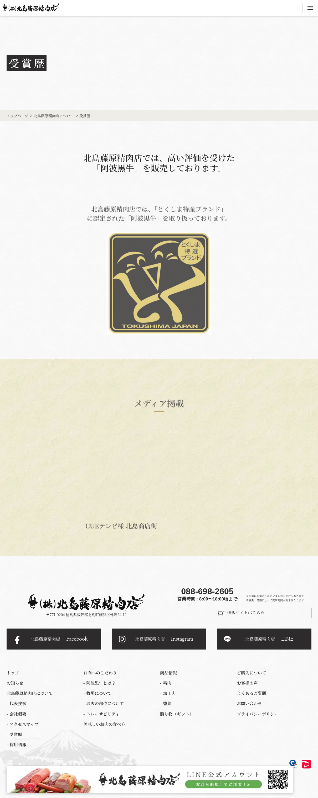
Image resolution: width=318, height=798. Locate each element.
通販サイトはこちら (246, 612)
